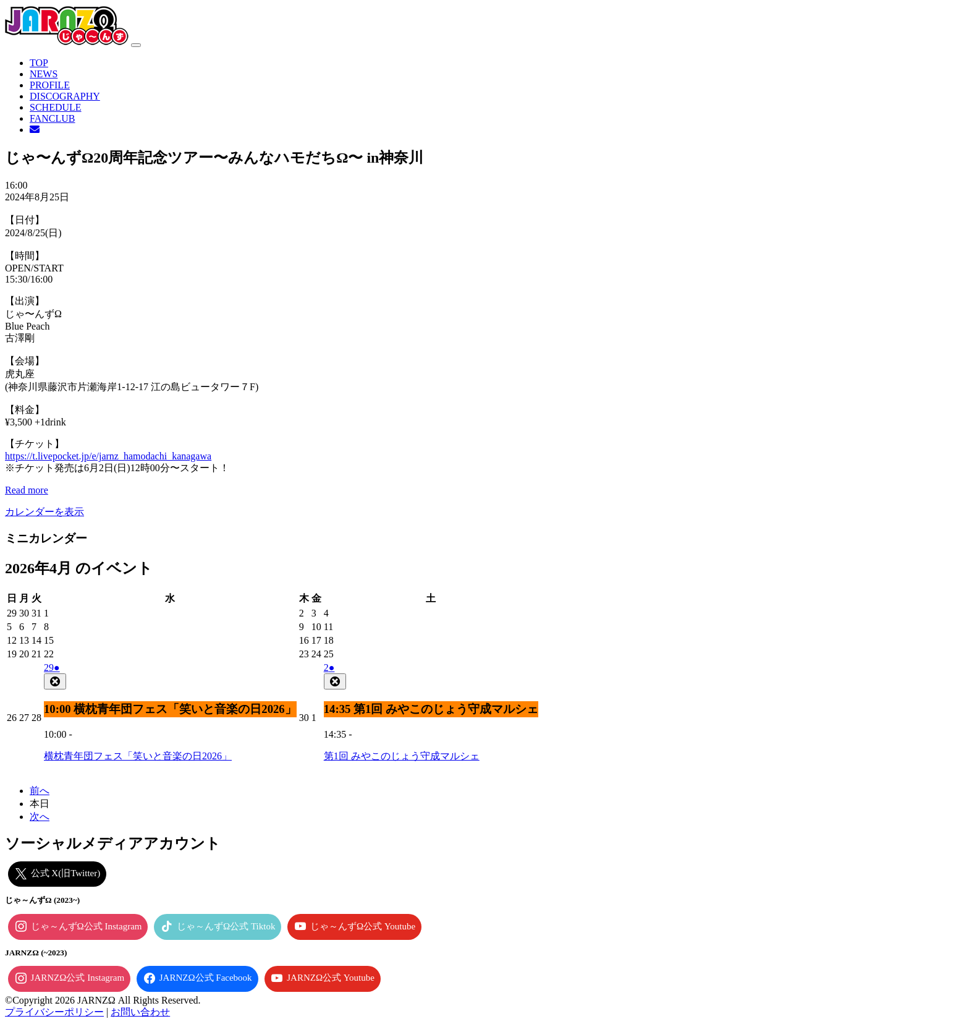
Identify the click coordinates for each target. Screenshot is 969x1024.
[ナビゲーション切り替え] (136, 45)
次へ (39, 816)
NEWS (43, 74)
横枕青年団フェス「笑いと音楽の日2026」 (138, 756)
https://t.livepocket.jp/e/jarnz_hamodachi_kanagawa (108, 456)
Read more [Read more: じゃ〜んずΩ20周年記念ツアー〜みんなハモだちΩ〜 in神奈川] (26, 490)
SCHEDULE (56, 107)
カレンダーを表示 (44, 511)
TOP (39, 63)
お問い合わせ (140, 1012)
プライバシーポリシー (54, 1012)
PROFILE (50, 85)
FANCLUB (52, 118)
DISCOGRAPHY (65, 96)
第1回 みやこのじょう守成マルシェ (402, 756)
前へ (39, 790)
